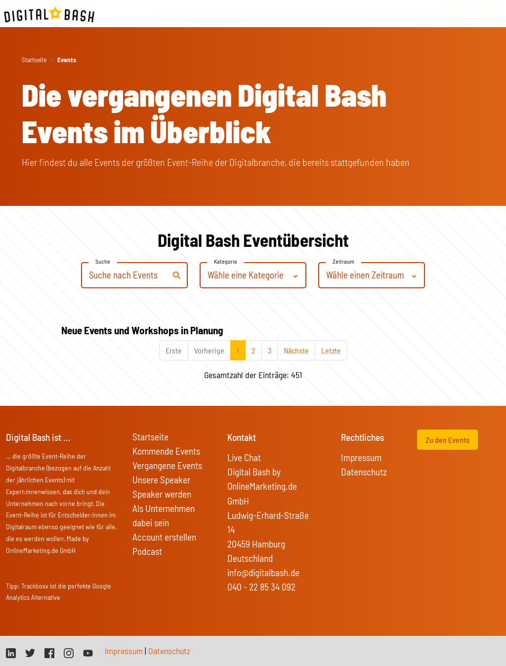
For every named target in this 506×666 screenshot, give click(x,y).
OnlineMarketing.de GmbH (41, 550)
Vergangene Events (167, 465)
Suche (102, 261)
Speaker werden (161, 494)
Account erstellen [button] (164, 537)
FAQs (359, 13)
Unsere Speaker (161, 479)
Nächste (296, 350)
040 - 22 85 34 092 (261, 586)
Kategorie (225, 261)
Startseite (177, 13)
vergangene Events (271, 13)
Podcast (147, 551)
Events (216, 13)
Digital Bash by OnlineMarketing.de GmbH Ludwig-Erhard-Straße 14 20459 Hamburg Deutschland (268, 514)
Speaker (328, 13)
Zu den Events (447, 439)
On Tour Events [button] (402, 13)
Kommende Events (166, 451)
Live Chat (244, 457)
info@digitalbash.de (263, 572)
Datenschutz (364, 471)
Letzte (331, 350)
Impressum (361, 457)
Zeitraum (343, 261)
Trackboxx (34, 586)
